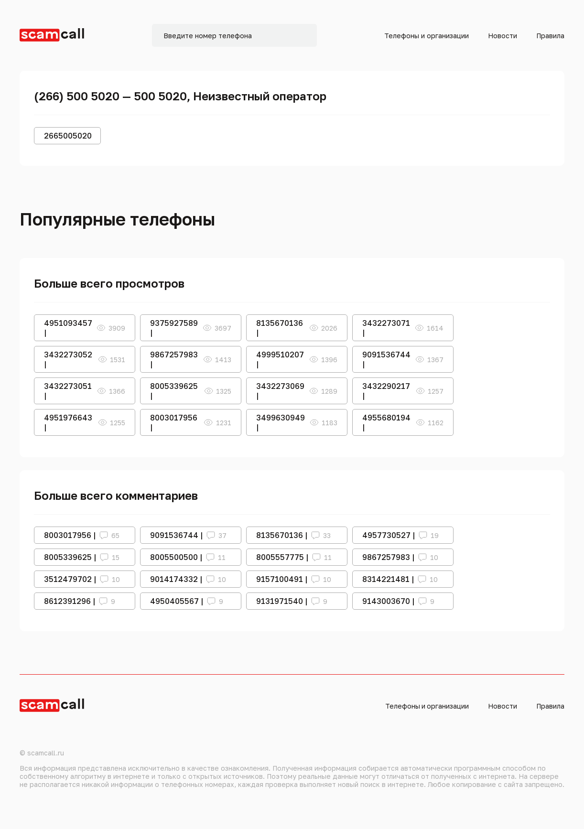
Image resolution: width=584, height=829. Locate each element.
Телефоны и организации (426, 36)
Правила (550, 36)
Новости (502, 36)
